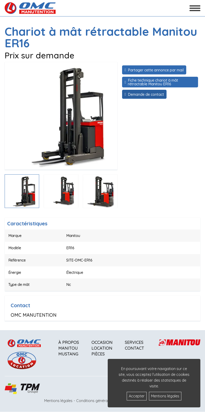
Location (101, 348)
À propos (68, 342)
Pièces (98, 354)
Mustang (68, 354)
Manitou (68, 348)
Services (134, 342)
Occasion (102, 342)
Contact (134, 348)
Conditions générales (94, 400)
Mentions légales (58, 400)
